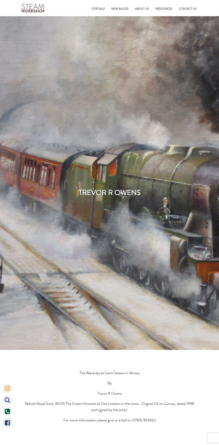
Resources (164, 9)
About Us (142, 9)
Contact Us (187, 9)
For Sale (98, 9)
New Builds (119, 9)
